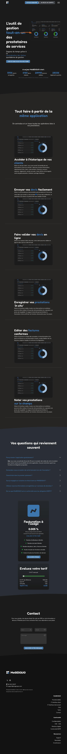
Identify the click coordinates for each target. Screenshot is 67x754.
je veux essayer (31, 2)
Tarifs (59, 710)
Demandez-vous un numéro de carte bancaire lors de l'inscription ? (28, 470)
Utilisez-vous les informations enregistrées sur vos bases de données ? (29, 486)
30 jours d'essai (33, 557)
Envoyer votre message (33, 648)
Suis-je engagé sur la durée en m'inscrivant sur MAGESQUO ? (26, 480)
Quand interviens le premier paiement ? (19, 475)
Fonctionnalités (56, 700)
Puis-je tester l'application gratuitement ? (20, 457)
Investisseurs (57, 743)
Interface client (56, 702)
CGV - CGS (58, 724)
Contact (58, 712)
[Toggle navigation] (58, 2)
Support (58, 738)
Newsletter (58, 740)
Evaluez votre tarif (33, 536)
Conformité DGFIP (56, 729)
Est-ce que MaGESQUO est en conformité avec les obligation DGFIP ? (29, 491)
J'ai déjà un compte (47, 2)
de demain (43, 553)
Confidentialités (56, 721)
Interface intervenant (54, 705)
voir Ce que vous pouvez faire (18, 61)
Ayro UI (21, 691)
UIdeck (12, 691)
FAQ (59, 707)
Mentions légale (56, 726)
